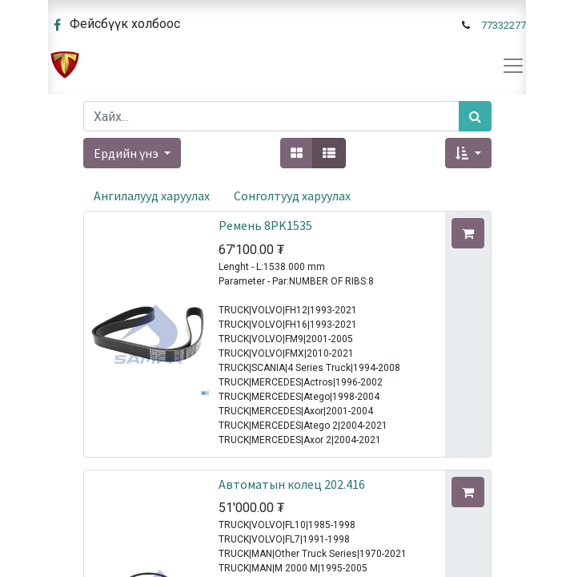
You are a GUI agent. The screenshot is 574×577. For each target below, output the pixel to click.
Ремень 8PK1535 (265, 225)
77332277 (503, 25)
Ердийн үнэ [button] (127, 153)
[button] (468, 153)
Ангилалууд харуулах (152, 196)
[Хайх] (475, 116)
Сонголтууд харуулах (292, 196)
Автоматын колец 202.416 (292, 484)
